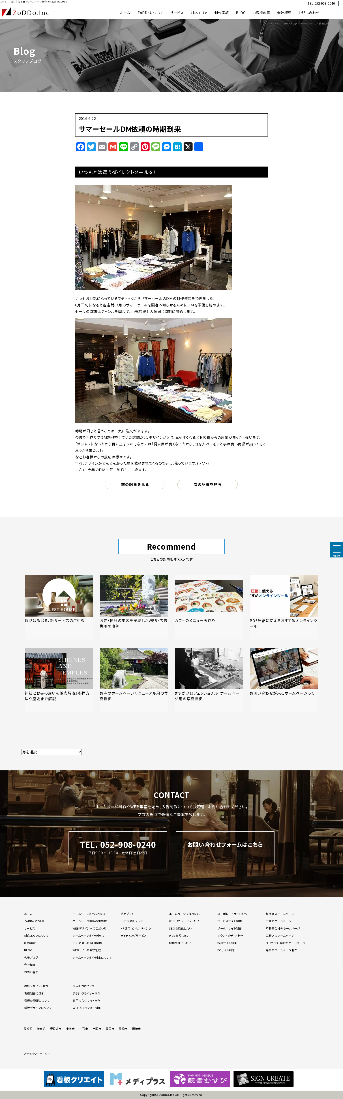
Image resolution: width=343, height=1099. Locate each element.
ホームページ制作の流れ (88, 936)
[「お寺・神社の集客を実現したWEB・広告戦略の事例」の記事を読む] (134, 607)
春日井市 (56, 1029)
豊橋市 (123, 1029)
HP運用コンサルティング (136, 928)
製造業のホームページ (280, 914)
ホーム (125, 12)
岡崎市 (136, 1029)
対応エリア (199, 12)
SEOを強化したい (180, 928)
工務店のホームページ (280, 936)
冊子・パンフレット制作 (87, 1001)
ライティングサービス (134, 936)
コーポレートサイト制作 (232, 914)
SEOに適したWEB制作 (87, 943)
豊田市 (110, 1029)
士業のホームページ (279, 921)
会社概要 (284, 12)
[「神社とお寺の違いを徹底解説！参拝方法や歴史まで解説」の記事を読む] (59, 680)
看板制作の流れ (34, 993)
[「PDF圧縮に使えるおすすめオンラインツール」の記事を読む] (284, 607)
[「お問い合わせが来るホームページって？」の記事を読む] (284, 680)
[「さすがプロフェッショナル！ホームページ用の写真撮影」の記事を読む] (209, 680)
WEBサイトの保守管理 (87, 950)
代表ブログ (31, 958)
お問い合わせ (308, 12)
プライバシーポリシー (37, 1054)
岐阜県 (41, 1029)
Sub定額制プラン (132, 921)
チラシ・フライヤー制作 (87, 993)
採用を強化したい (180, 943)
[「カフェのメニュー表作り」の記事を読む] (209, 607)
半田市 (96, 1029)
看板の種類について (37, 1001)
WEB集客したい (179, 936)
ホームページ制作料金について (92, 958)
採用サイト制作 (227, 943)
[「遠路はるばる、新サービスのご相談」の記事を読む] (59, 607)
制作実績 (221, 12)
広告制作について (84, 986)
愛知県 (28, 1029)
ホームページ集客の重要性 (90, 921)
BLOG (241, 12)
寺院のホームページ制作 (281, 950)
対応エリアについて (36, 936)
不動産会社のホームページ (283, 928)
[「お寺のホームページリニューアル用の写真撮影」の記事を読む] (134, 680)
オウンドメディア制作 (230, 936)
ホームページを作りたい (184, 914)
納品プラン (127, 914)
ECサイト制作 (226, 950)
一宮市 (83, 1029)
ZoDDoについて (150, 12)
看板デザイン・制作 (36, 986)
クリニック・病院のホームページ (285, 943)
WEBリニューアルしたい (184, 921)
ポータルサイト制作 (229, 928)
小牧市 (70, 1029)
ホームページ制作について (89, 914)
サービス (177, 12)
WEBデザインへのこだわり (89, 928)
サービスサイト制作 (229, 921)
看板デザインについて (38, 1008)
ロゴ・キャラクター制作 (87, 1008)
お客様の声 (261, 12)
